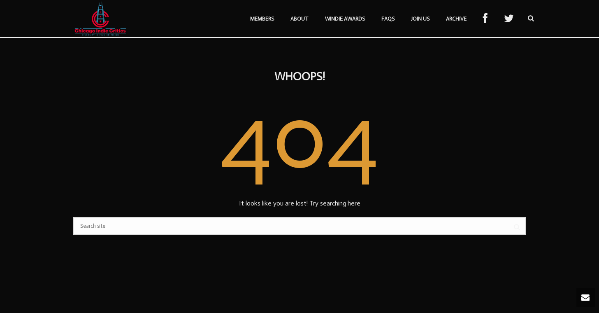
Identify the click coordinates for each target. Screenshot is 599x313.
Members (262, 19)
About (299, 19)
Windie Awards (345, 19)
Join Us (420, 19)
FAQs (388, 19)
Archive (456, 19)
